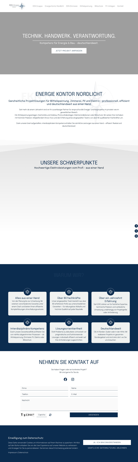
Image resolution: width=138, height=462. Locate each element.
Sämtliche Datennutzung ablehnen (107, 448)
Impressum (12, 452)
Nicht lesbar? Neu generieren (50, 415)
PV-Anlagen (110, 6)
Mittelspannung (86, 6)
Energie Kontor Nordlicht (54, 6)
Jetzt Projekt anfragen (69, 51)
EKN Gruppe (37, 6)
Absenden (94, 415)
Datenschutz (23, 452)
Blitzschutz (99, 6)
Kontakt (120, 6)
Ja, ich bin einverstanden (107, 442)
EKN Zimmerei (71, 6)
